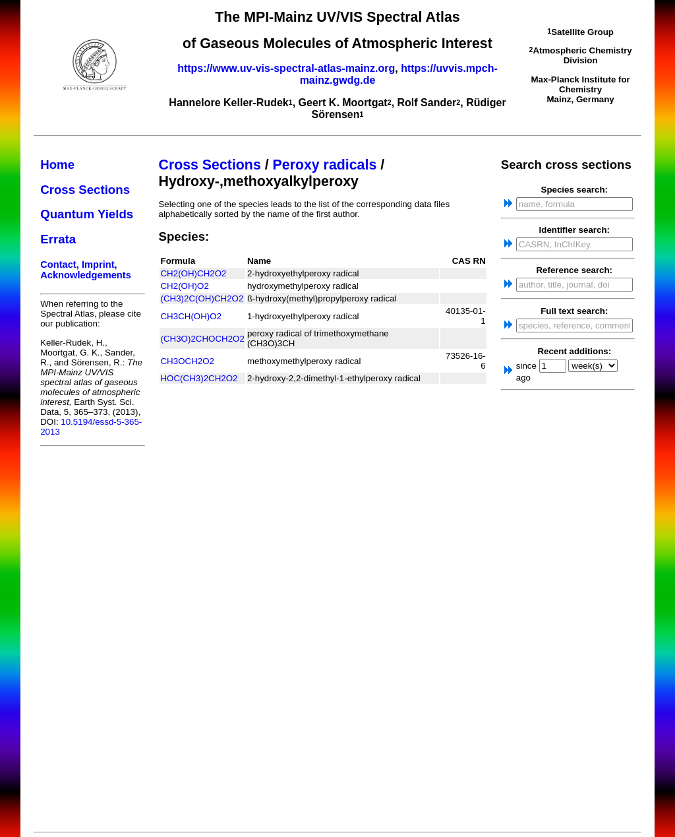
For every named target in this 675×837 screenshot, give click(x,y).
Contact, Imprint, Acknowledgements (85, 269)
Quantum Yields (86, 214)
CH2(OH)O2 (184, 286)
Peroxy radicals (325, 165)
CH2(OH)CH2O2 (193, 273)
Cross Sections (85, 190)
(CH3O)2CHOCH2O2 (202, 339)
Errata (58, 239)
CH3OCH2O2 (187, 361)
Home (57, 164)
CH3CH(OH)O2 (190, 316)
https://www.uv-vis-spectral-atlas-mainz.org (286, 68)
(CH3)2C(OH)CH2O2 (201, 298)
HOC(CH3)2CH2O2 (198, 378)
